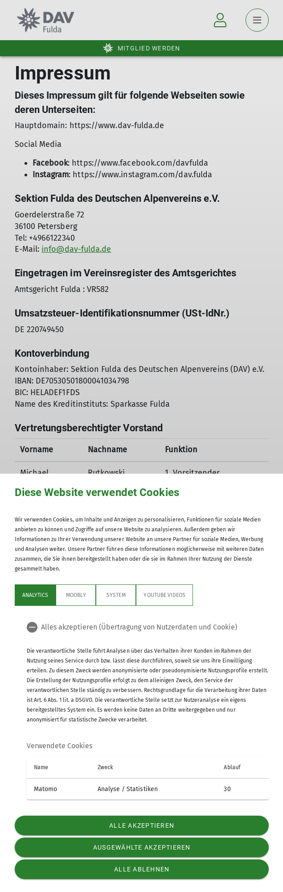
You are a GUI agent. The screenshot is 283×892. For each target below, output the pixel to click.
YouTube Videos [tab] (164, 595)
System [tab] (116, 595)
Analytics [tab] (35, 595)
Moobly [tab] (76, 595)
